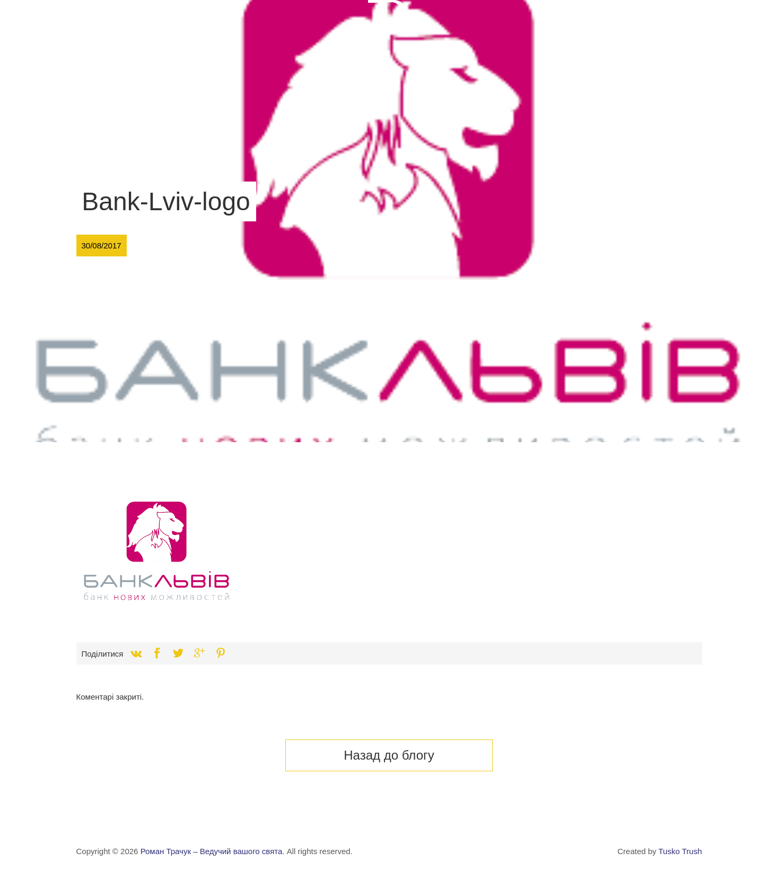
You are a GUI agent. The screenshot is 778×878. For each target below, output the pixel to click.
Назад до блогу (389, 755)
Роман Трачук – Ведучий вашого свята (212, 851)
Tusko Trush (680, 851)
